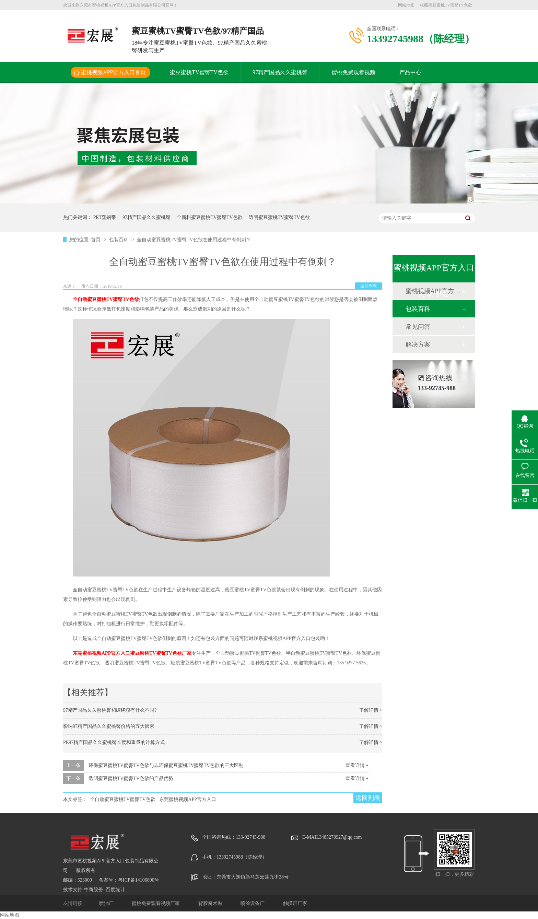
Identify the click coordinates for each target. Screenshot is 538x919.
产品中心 (410, 72)
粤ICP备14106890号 (138, 880)
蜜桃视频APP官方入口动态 (433, 291)
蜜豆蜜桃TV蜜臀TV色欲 (199, 72)
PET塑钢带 (104, 217)
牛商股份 (93, 889)
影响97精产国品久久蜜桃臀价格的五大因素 (108, 726)
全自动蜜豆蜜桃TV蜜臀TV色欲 (106, 299)
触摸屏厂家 (295, 903)
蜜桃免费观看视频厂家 (156, 903)
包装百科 (119, 239)
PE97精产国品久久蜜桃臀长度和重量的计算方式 (114, 742)
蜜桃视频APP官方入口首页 (113, 72)
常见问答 (418, 326)
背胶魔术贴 (211, 903)
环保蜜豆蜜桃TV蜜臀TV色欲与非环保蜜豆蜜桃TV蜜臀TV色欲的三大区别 (166, 765)
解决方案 (418, 344)
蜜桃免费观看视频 (353, 72)
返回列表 (368, 285)
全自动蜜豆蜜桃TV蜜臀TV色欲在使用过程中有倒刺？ (193, 239)
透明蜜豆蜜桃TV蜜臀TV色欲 (279, 217)
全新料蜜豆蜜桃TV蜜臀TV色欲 (209, 217)
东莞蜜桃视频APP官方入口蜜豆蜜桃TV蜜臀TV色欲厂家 (132, 653)
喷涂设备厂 (253, 903)
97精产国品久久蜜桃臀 (280, 72)
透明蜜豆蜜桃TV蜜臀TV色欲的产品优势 (131, 778)
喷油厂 (107, 903)
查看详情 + (357, 765)
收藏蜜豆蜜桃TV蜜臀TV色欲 (446, 5)
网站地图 (406, 5)
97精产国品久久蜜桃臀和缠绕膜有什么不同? (109, 710)
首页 (96, 239)
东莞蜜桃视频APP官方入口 (187, 799)
